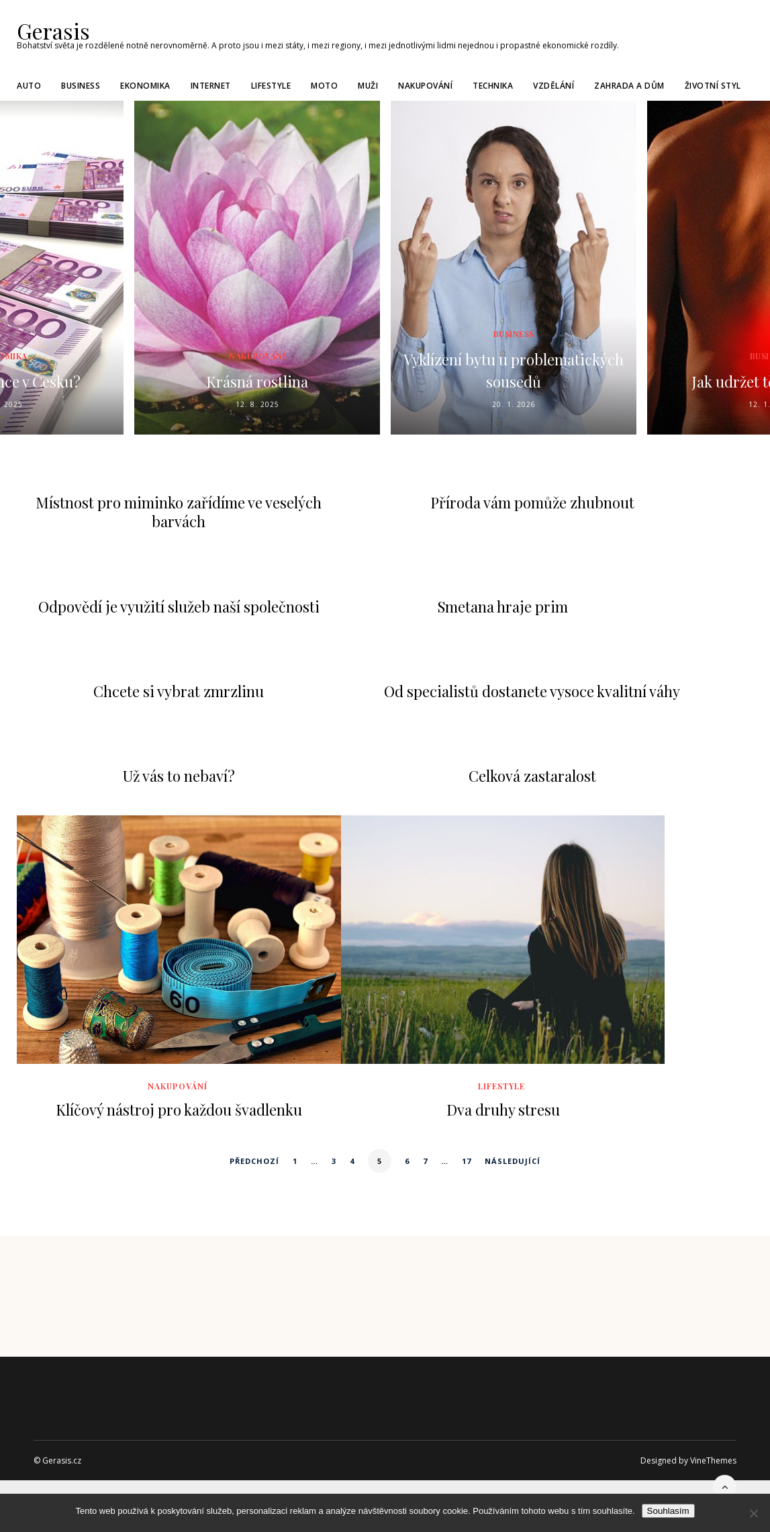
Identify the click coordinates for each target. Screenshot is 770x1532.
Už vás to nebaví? (179, 775)
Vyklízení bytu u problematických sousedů (514, 368)
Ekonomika (145, 83)
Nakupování (425, 83)
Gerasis (49, 29)
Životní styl (713, 83)
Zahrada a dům (629, 83)
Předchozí (254, 1160)
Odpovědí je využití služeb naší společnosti (179, 605)
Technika (493, 83)
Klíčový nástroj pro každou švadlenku (179, 1108)
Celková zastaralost (532, 775)
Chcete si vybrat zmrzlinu (178, 690)
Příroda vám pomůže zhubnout (532, 502)
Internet (211, 83)
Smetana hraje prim (503, 605)
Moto (324, 83)
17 (466, 1160)
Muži (368, 83)
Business (80, 83)
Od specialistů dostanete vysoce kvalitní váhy (532, 690)
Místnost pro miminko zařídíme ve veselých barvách (179, 512)
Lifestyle (271, 83)
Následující (512, 1160)
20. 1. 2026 (514, 403)
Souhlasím (668, 1511)
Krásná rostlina (257, 379)
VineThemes (713, 1460)
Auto (29, 83)
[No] (753, 1513)
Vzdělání (553, 83)
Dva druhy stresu (503, 1108)
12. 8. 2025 (257, 403)
